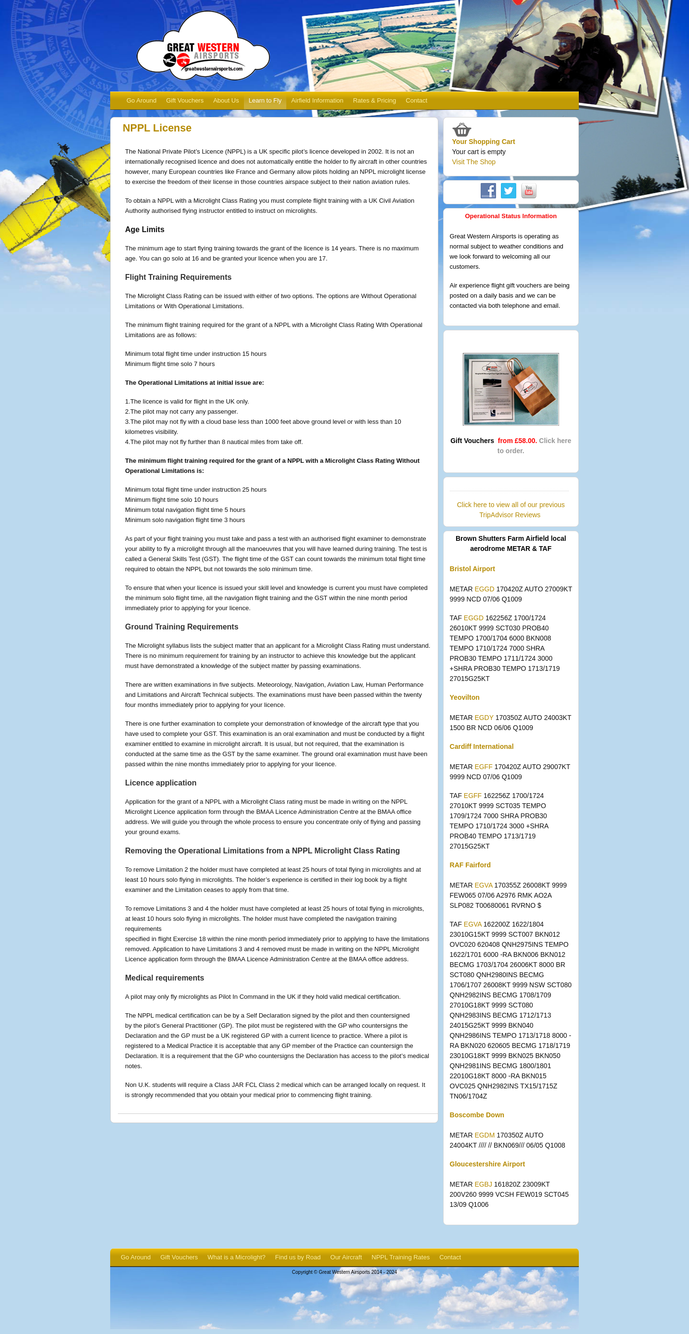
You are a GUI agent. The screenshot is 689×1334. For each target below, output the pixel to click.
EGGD (484, 589)
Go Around (141, 100)
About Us (226, 100)
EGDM (484, 1135)
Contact (416, 100)
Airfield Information (317, 100)
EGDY (483, 717)
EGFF (483, 767)
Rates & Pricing (374, 100)
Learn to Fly (265, 100)
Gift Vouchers (185, 100)
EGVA (483, 885)
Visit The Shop (474, 162)
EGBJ (483, 1184)
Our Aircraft (346, 1257)
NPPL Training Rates (400, 1257)
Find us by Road (298, 1257)
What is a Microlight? (236, 1257)
